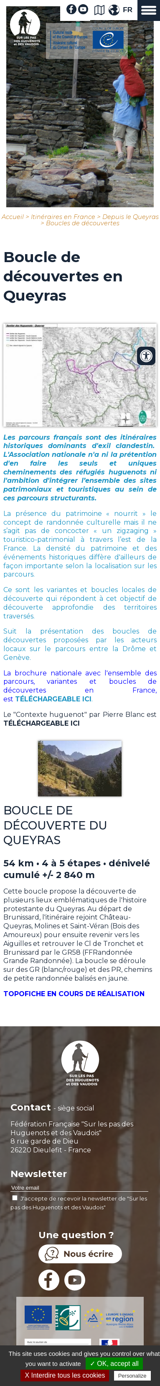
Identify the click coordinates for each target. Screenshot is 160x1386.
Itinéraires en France (63, 217)
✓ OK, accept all (114, 1363)
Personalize (132, 1376)
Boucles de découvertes (82, 223)
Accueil (13, 217)
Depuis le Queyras (130, 217)
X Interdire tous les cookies (65, 1375)
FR (127, 10)
